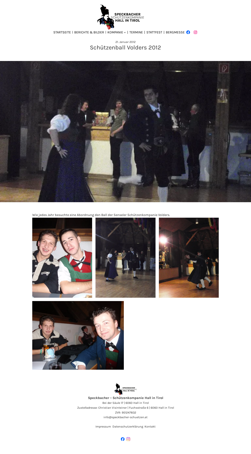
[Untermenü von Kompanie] (125, 32)
